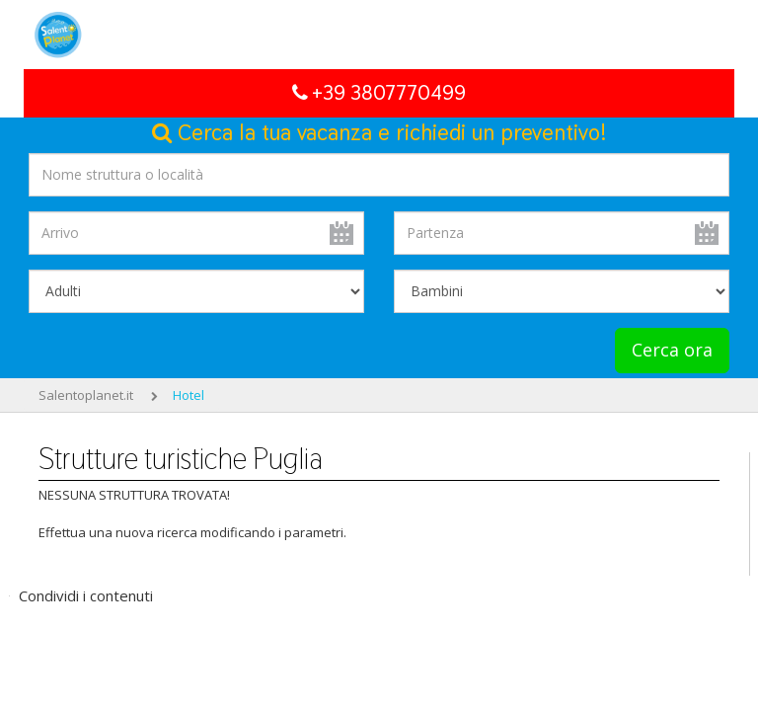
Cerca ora (672, 349)
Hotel (188, 395)
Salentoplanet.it (85, 395)
